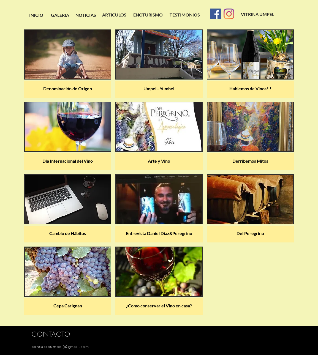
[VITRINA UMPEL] (257, 14)
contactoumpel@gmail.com (60, 346)
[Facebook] (215, 14)
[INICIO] (36, 15)
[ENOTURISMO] (148, 15)
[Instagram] (229, 14)
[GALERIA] (60, 15)
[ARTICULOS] (114, 15)
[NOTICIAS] (86, 15)
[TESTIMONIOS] (184, 15)
